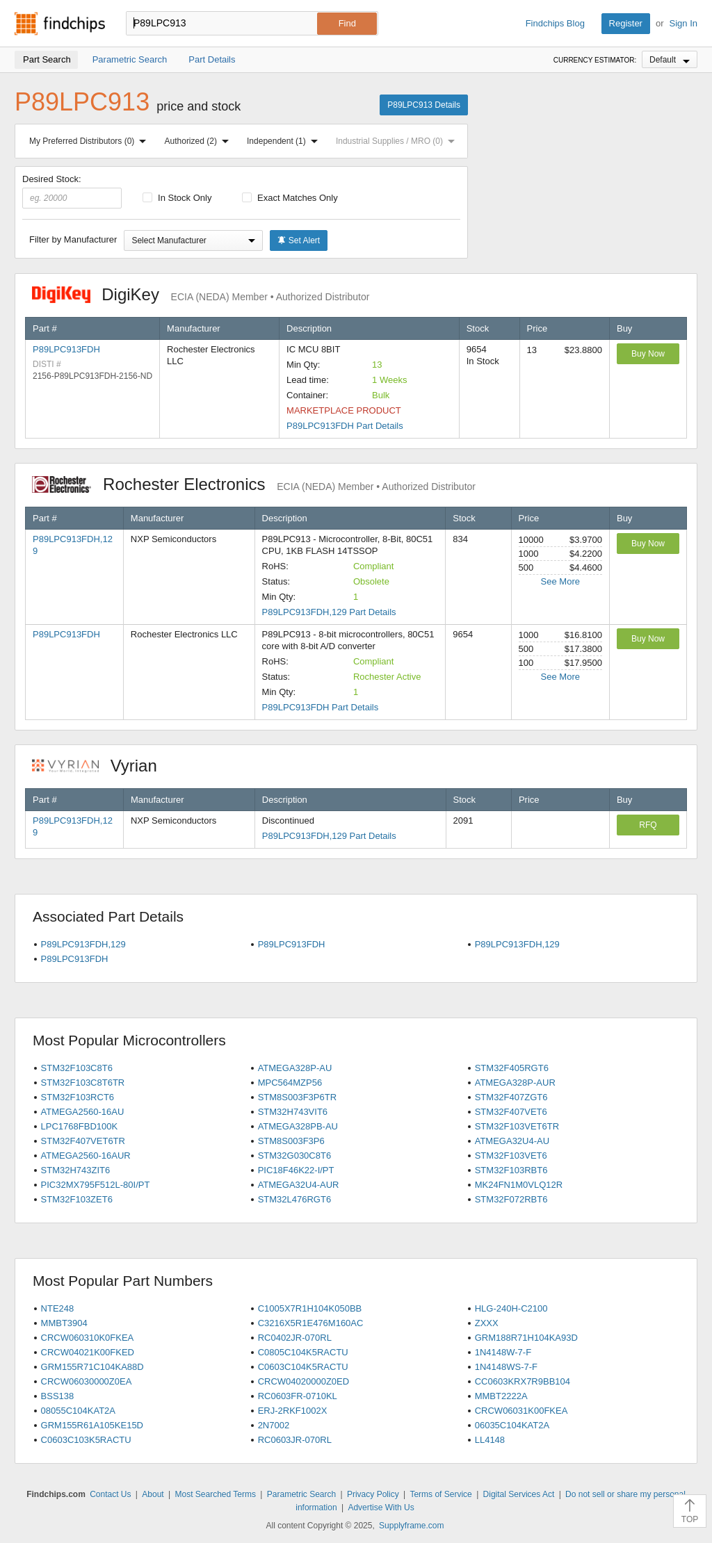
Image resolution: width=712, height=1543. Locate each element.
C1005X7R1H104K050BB (310, 1308)
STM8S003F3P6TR (297, 1097)
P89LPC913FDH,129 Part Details (329, 612)
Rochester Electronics (254, 484)
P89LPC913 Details (423, 105)
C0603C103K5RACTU (86, 1440)
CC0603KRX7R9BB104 (522, 1381)
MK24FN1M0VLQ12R (519, 1184)
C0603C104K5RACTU (303, 1367)
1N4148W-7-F (503, 1352)
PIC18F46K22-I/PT (296, 1170)
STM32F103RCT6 (77, 1097)
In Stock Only (177, 198)
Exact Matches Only (290, 198)
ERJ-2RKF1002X (292, 1410)
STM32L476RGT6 (295, 1199)
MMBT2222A (501, 1396)
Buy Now (648, 354)
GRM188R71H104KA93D (526, 1337)
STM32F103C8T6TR (83, 1082)
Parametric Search (301, 1494)
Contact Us (110, 1494)
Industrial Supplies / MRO (398, 141)
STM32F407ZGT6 (511, 1097)
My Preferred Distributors (90, 141)
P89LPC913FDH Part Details (344, 426)
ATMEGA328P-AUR (515, 1082)
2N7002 (274, 1425)
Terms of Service (440, 1494)
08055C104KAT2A (78, 1410)
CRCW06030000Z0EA (86, 1381)
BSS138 (57, 1396)
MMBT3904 (64, 1323)
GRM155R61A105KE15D (92, 1425)
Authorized (199, 141)
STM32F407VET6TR (83, 1141)
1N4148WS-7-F (506, 1367)
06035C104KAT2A (512, 1425)
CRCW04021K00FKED (87, 1352)
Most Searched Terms (215, 1494)
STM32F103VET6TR (517, 1126)
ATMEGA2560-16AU (82, 1112)
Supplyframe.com (411, 1525)
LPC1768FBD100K (79, 1126)
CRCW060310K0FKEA (87, 1337)
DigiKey (200, 294)
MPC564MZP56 (290, 1082)
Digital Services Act (519, 1494)
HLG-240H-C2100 (511, 1308)
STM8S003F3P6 (291, 1141)
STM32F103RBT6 (511, 1170)
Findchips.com (60, 23)
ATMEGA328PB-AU (298, 1126)
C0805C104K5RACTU (303, 1352)
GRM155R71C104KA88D (92, 1367)
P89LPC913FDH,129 (83, 944)
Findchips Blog (555, 23)
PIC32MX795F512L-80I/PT (95, 1184)
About (152, 1494)
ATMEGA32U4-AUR (298, 1184)
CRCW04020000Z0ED (304, 1381)
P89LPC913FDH (66, 349)
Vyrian (101, 765)
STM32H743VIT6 (292, 1112)
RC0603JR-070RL (295, 1440)
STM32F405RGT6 (512, 1068)
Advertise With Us (381, 1507)
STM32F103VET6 (511, 1155)
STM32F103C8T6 (77, 1068)
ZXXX (487, 1323)
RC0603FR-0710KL (297, 1396)
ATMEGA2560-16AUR (86, 1155)
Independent (285, 141)
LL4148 (490, 1440)
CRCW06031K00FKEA (521, 1410)
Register (625, 23)
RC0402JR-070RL (295, 1337)
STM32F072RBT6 (511, 1199)
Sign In (683, 23)
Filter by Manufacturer (73, 239)
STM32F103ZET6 (77, 1199)
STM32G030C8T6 (295, 1155)
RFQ (647, 825)
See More (560, 581)
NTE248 (57, 1308)
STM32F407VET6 (511, 1112)
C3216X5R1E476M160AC (311, 1323)
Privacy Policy (373, 1494)
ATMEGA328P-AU (295, 1068)
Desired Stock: (72, 191)
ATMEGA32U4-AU (512, 1141)
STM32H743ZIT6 (76, 1170)
